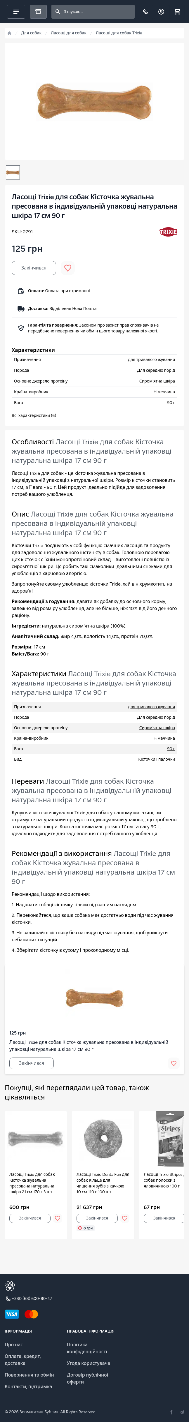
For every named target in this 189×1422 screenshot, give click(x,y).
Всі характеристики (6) (34, 415)
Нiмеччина (164, 738)
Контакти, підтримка (28, 1386)
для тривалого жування (151, 706)
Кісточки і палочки (156, 759)
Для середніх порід (156, 717)
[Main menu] (16, 12)
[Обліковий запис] (161, 12)
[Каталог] (38, 12)
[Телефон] (145, 12)
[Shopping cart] (177, 12)
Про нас (14, 1344)
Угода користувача (88, 1363)
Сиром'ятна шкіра (157, 727)
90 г (171, 748)
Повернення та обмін (29, 1375)
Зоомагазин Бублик (39, 1411)
